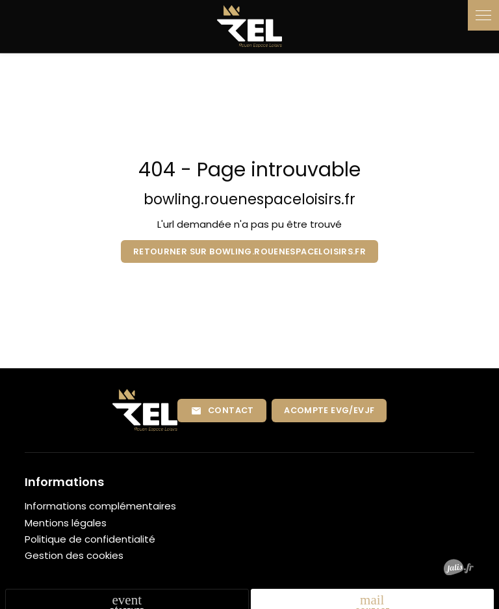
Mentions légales (66, 523)
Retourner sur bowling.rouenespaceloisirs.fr (249, 251)
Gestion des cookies (74, 555)
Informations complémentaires (100, 505)
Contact (222, 410)
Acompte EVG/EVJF (329, 410)
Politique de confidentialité (90, 539)
